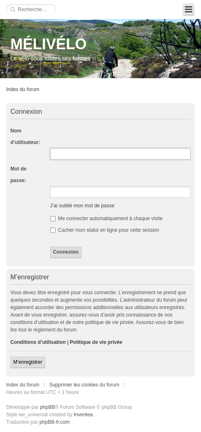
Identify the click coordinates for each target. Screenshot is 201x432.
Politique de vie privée (96, 342)
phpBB (47, 407)
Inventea (83, 415)
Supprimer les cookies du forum (84, 385)
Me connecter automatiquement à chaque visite (106, 218)
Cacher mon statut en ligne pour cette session (104, 230)
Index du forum (22, 89)
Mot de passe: (18, 174)
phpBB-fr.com (54, 422)
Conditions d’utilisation (37, 342)
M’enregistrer (27, 362)
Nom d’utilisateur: (25, 136)
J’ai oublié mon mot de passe (82, 206)
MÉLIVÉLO (48, 44)
